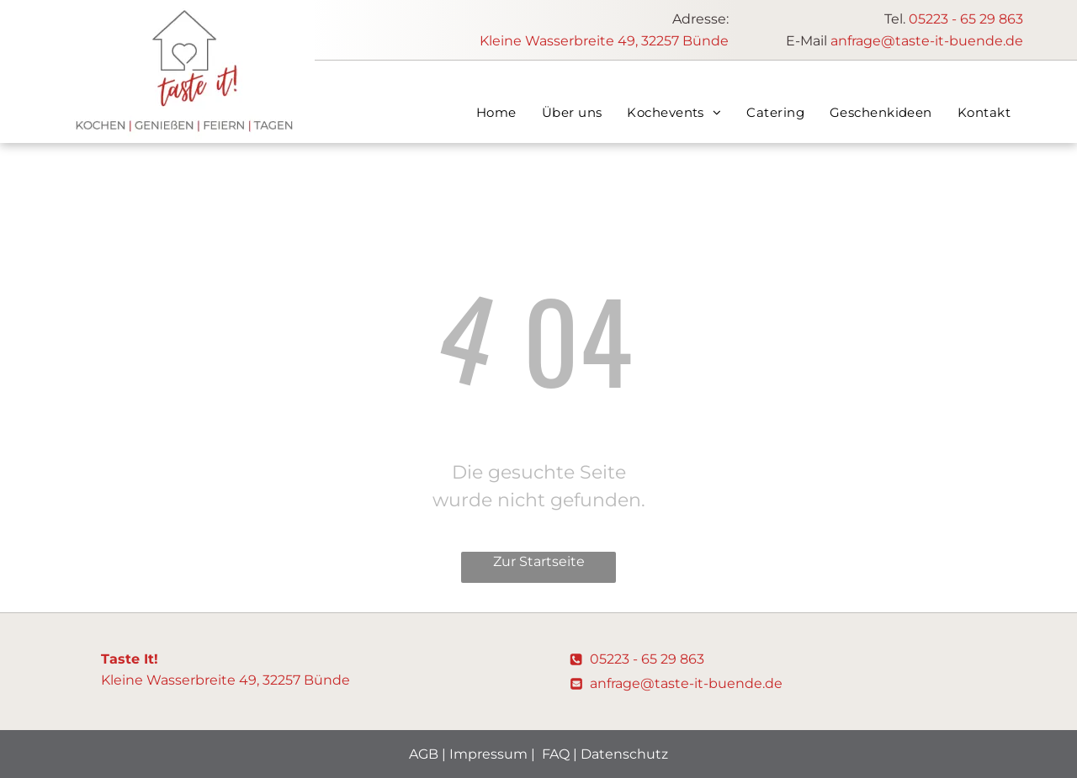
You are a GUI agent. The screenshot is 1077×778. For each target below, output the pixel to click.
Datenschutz (624, 754)
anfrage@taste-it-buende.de (926, 41)
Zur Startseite (539, 561)
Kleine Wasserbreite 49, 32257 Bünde (604, 41)
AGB (423, 754)
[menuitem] (496, 113)
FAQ (556, 754)
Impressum (488, 754)
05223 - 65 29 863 (966, 19)
